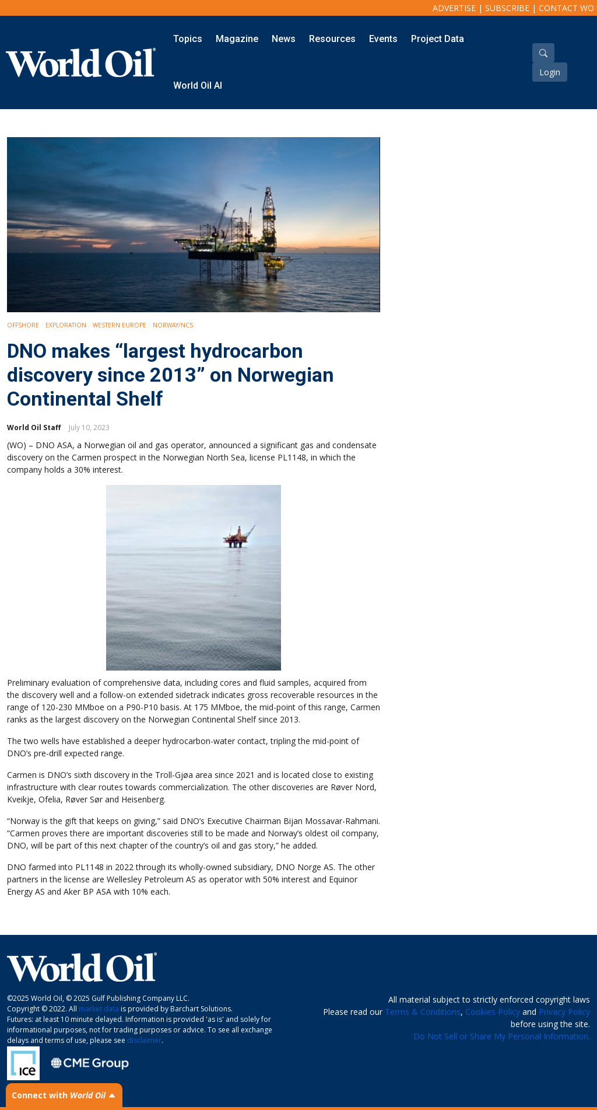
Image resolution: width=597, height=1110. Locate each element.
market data (99, 1009)
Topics (187, 38)
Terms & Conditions (423, 1011)
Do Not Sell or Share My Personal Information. (501, 1036)
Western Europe (119, 325)
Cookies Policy (492, 1011)
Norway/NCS (173, 325)
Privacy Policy (564, 1011)
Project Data (437, 38)
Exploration (65, 325)
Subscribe (507, 7)
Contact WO (566, 7)
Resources (332, 38)
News (284, 38)
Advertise (454, 7)
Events (383, 38)
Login (549, 72)
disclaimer (144, 1040)
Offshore (23, 325)
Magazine (237, 38)
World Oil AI (197, 85)
